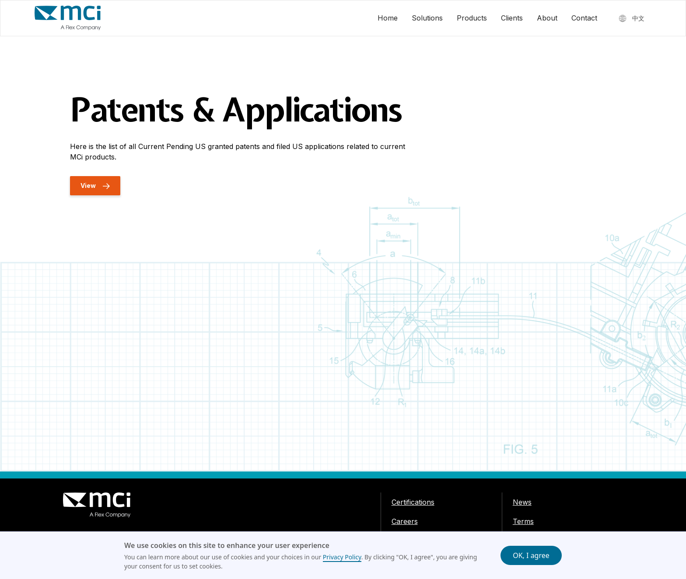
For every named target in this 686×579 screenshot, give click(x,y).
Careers (405, 521)
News (522, 502)
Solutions (427, 18)
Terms (523, 521)
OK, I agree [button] (531, 555)
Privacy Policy (342, 557)
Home (388, 18)
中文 (638, 18)
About (547, 18)
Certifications (413, 502)
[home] (68, 18)
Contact (584, 18)
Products (472, 18)
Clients (512, 18)
